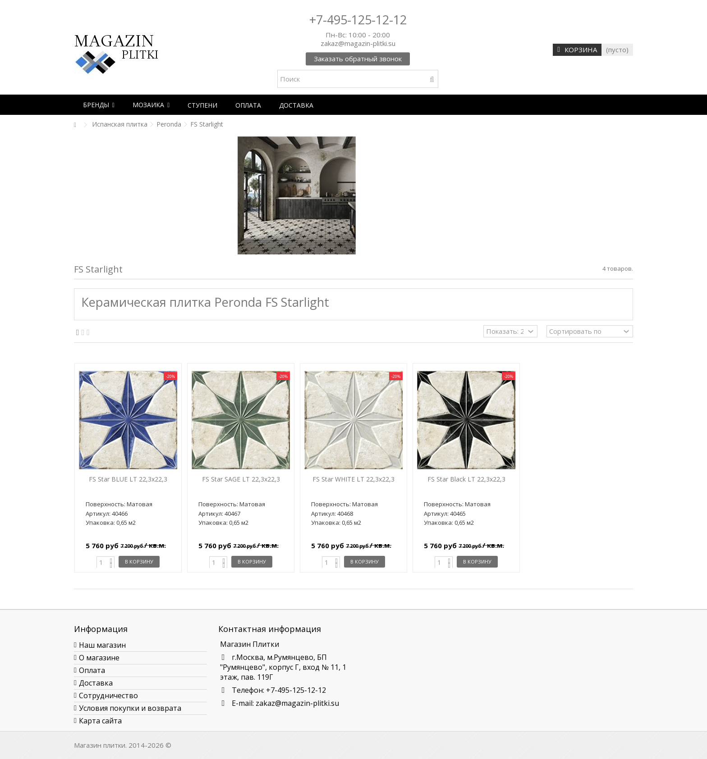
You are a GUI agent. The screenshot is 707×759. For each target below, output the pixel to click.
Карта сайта (100, 720)
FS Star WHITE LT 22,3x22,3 (353, 479)
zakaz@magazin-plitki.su (297, 703)
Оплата (92, 670)
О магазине (99, 657)
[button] (99, 105)
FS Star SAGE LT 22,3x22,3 (241, 479)
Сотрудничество (108, 695)
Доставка (96, 682)
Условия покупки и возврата (130, 708)
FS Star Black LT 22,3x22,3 (466, 479)
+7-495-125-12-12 (358, 19)
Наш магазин (102, 645)
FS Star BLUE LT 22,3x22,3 (128, 479)
